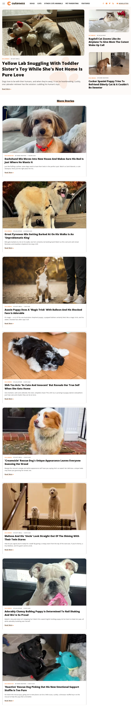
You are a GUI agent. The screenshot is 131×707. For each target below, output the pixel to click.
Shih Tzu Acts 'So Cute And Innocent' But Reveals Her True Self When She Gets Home (20, 200)
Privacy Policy (69, 674)
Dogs (32, 3)
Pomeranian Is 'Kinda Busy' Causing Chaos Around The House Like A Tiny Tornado (107, 320)
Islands (104, 686)
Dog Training (9, 435)
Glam (62, 686)
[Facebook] (103, 3)
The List (112, 689)
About (57, 674)
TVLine (57, 692)
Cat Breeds (92, 35)
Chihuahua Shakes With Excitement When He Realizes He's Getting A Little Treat (108, 260)
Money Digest (18, 689)
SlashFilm (67, 689)
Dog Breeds (5, 59)
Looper (118, 686)
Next (69, 657)
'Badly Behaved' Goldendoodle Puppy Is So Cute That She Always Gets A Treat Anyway (108, 623)
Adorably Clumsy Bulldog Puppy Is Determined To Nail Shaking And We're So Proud (22, 259)
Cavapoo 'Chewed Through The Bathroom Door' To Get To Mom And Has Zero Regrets (64, 382)
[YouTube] (106, 3)
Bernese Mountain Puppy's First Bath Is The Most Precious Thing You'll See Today (21, 321)
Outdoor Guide (39, 689)
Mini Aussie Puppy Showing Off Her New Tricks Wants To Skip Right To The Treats (22, 442)
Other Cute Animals (53, 3)
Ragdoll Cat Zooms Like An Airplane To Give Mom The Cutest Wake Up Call (109, 42)
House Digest (88, 686)
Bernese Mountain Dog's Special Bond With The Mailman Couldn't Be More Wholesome (21, 623)
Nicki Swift (28, 689)
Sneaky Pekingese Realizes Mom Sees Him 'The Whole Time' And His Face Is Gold (21, 503)
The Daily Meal (102, 689)
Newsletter (122, 3)
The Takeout (120, 689)
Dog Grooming (10, 313)
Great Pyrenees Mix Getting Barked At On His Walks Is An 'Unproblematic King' (65, 137)
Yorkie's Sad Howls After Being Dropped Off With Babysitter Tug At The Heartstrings (106, 504)
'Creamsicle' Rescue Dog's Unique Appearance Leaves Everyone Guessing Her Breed (64, 200)
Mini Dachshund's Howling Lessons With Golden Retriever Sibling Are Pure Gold (107, 443)
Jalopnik (112, 686)
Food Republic (42, 686)
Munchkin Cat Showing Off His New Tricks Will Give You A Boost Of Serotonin (65, 503)
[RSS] (113, 3)
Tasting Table (90, 689)
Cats (39, 3)
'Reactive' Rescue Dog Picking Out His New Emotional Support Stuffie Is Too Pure (65, 260)
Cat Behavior (95, 557)
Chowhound (17, 686)
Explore (25, 686)
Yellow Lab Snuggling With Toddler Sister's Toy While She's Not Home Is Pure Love (42, 69)
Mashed (8, 689)
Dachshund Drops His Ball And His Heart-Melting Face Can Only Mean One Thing (64, 442)
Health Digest (77, 686)
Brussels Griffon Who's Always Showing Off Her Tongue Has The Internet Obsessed (63, 623)
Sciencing (59, 689)
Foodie (32, 686)
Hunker (97, 686)
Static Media (54, 678)
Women (64, 692)
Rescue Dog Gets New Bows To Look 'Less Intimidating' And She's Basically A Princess (64, 321)
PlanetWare (50, 689)
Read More (6, 89)
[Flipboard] (109, 3)
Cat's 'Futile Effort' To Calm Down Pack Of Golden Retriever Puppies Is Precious (108, 564)
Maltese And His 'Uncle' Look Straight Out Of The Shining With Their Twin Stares (108, 198)
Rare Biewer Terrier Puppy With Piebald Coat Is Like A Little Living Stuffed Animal (107, 381)
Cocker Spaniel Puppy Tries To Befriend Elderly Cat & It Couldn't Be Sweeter (109, 84)
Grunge (68, 686)
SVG (83, 689)
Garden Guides (53, 686)
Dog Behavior (9, 130)
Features (85, 3)
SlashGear (76, 689)
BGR (9, 686)
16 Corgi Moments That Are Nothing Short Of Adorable (64, 562)
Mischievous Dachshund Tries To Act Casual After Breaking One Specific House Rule (22, 382)
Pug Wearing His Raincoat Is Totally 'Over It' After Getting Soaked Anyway (21, 564)
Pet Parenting (72, 3)
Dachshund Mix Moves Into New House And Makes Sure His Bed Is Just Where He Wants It (21, 139)
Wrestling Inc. (73, 692)
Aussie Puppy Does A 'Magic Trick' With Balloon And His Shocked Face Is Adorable (107, 137)
